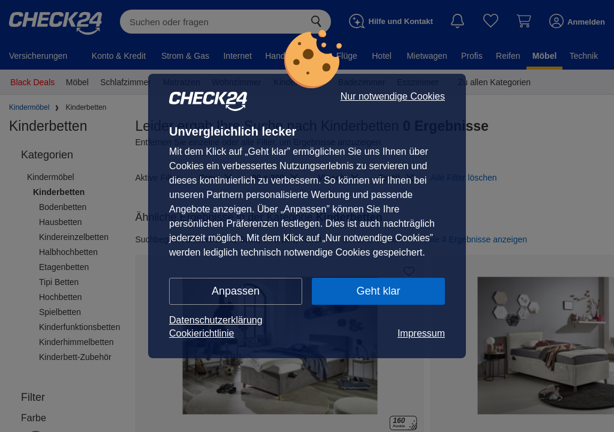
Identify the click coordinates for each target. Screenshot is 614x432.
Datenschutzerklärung (216, 320)
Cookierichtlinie (201, 333)
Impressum (421, 333)
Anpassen (236, 291)
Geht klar (378, 291)
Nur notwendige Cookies (393, 96)
